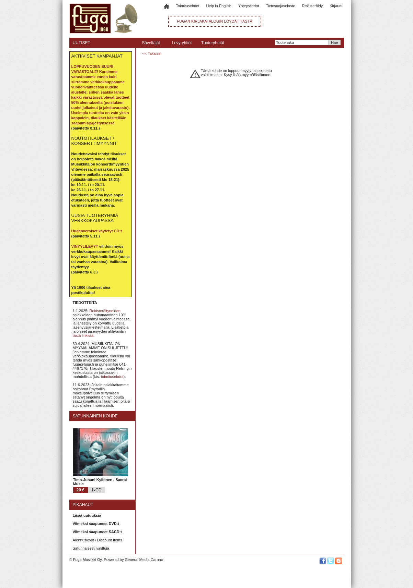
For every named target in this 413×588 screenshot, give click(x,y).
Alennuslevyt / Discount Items (97, 540)
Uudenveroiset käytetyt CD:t (96, 231)
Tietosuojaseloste (280, 6)
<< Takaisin (151, 53)
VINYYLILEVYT (84, 246)
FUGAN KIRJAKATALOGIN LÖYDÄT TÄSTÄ (214, 21)
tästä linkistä (83, 335)
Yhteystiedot (248, 6)
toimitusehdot (112, 377)
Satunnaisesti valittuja (91, 548)
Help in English (218, 6)
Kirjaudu (336, 6)
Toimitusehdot (187, 6)
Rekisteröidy (312, 6)
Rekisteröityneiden (105, 311)
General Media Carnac (144, 560)
